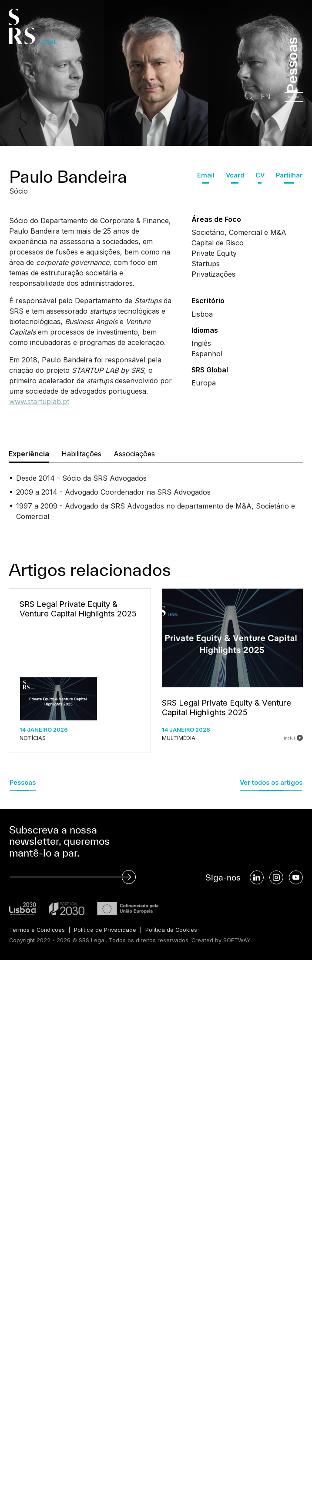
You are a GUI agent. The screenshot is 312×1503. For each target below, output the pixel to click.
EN (266, 97)
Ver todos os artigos (271, 782)
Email (206, 175)
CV (260, 175)
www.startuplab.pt (39, 401)
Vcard (235, 175)
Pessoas (23, 782)
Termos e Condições (37, 930)
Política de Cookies (171, 930)
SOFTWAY (237, 940)
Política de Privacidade (105, 930)
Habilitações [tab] (81, 453)
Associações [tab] (134, 453)
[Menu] (294, 97)
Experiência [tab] (29, 453)
